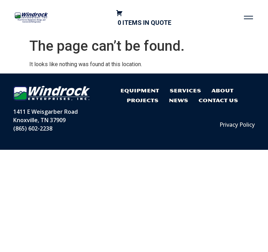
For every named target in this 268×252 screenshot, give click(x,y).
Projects (142, 100)
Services (185, 90)
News (178, 100)
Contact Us (218, 100)
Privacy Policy (237, 124)
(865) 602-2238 (32, 128)
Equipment (139, 90)
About (222, 90)
